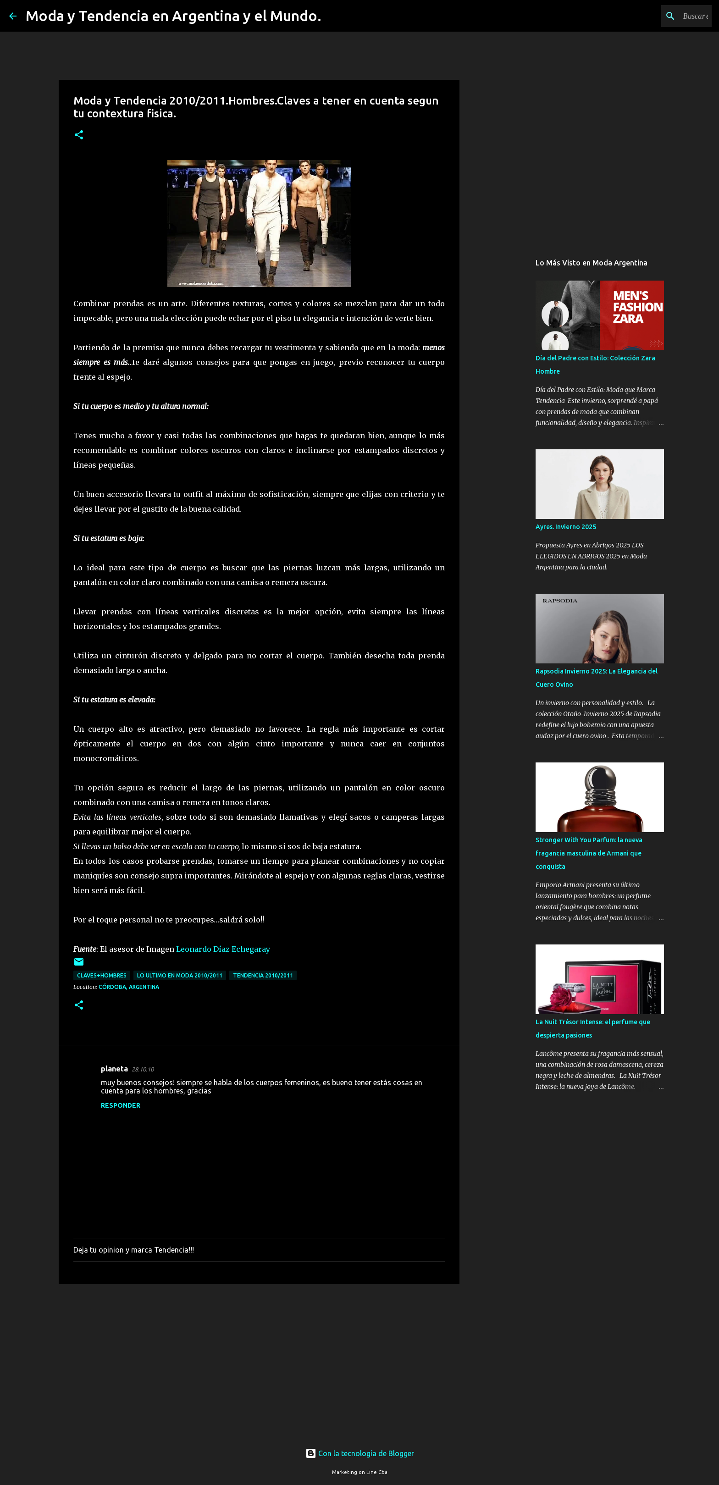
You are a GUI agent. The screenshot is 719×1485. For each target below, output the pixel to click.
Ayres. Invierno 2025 (566, 526)
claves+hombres (102, 975)
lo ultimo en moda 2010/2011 (179, 975)
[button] (78, 135)
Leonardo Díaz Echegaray (223, 949)
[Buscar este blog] (663, 16)
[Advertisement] (259, 1361)
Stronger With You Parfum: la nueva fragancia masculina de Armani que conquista (589, 853)
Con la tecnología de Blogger (359, 1453)
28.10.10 (143, 1069)
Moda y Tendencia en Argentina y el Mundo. (173, 15)
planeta (114, 1069)
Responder (120, 1105)
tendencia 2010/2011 (263, 975)
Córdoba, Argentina (129, 987)
